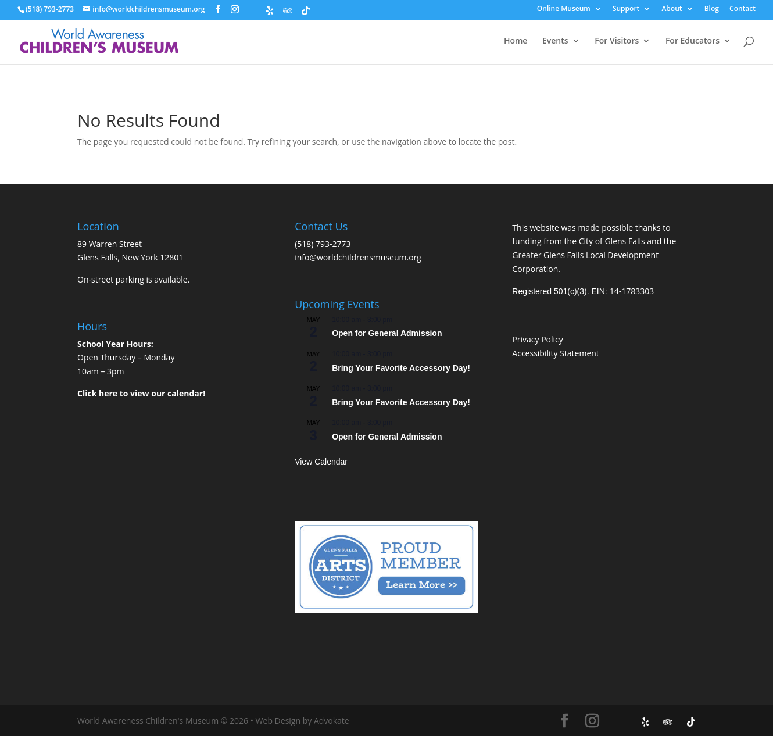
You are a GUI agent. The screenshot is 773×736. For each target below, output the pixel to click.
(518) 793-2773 (322, 243)
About (671, 9)
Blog (711, 9)
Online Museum (564, 9)
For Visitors (617, 41)
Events (555, 41)
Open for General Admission (387, 333)
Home (516, 41)
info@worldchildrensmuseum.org (358, 257)
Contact (742, 9)
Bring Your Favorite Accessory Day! (401, 368)
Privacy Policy (537, 339)
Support (626, 9)
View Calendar (321, 461)
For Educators (692, 41)
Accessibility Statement (555, 353)
